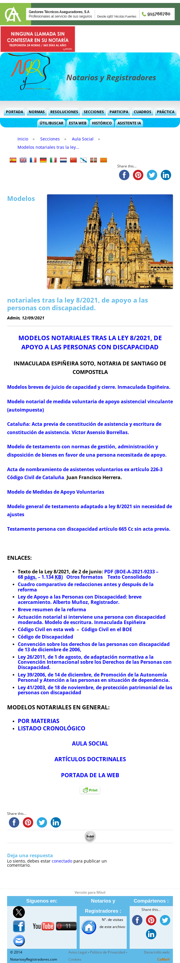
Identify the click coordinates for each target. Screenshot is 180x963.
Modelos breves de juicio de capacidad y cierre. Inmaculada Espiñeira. (89, 387)
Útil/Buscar (51, 123)
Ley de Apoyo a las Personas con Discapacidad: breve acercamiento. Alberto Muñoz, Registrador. (80, 599)
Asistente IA (129, 123)
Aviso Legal (77, 952)
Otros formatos (84, 577)
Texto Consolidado (128, 577)
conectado (62, 861)
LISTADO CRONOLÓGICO (51, 728)
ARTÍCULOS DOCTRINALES (90, 759)
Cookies (74, 959)
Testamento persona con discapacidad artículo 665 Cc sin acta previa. (89, 529)
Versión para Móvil (90, 892)
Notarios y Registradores (111, 77)
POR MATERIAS (38, 720)
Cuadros (142, 111)
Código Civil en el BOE (106, 629)
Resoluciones (64, 111)
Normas (37, 111)
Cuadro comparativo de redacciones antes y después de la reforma (86, 587)
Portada (14, 111)
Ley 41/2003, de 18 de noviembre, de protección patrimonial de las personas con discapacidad (95, 690)
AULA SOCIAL (90, 743)
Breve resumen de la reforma (52, 609)
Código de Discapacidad (45, 637)
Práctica (165, 111)
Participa (119, 111)
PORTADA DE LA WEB (90, 775)
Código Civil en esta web (46, 629)
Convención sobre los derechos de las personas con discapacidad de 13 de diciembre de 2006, (94, 647)
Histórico (102, 123)
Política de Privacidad (107, 952)
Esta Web (77, 123)
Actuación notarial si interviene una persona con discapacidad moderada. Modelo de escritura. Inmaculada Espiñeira (91, 620)
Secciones (94, 111)
